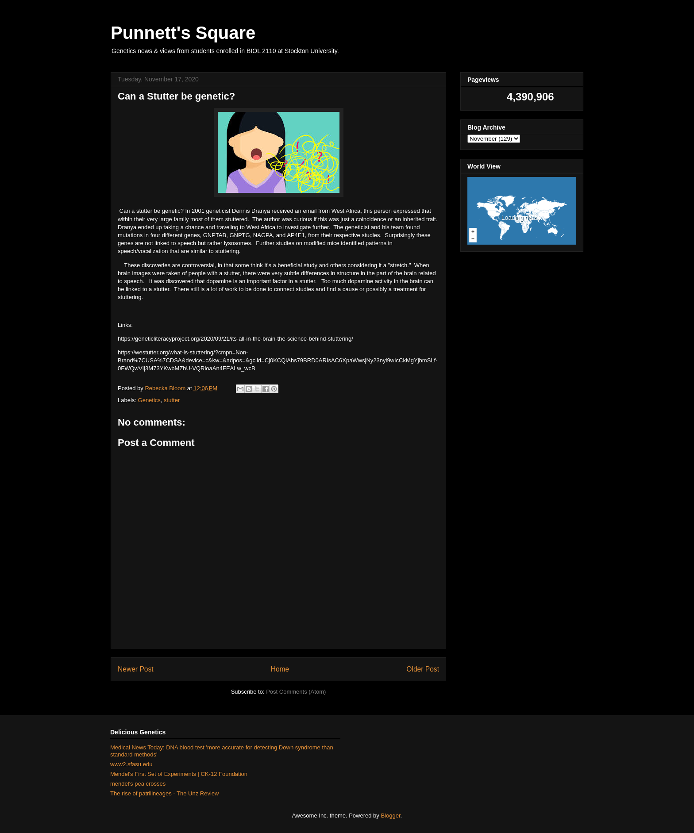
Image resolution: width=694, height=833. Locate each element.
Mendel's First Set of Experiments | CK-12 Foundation (178, 774)
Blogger (390, 815)
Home (280, 669)
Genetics (149, 400)
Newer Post (136, 669)
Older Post (422, 669)
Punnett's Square (183, 32)
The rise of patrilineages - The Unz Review (164, 793)
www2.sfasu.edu (131, 764)
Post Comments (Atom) (296, 691)
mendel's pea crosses (138, 783)
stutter (172, 400)
